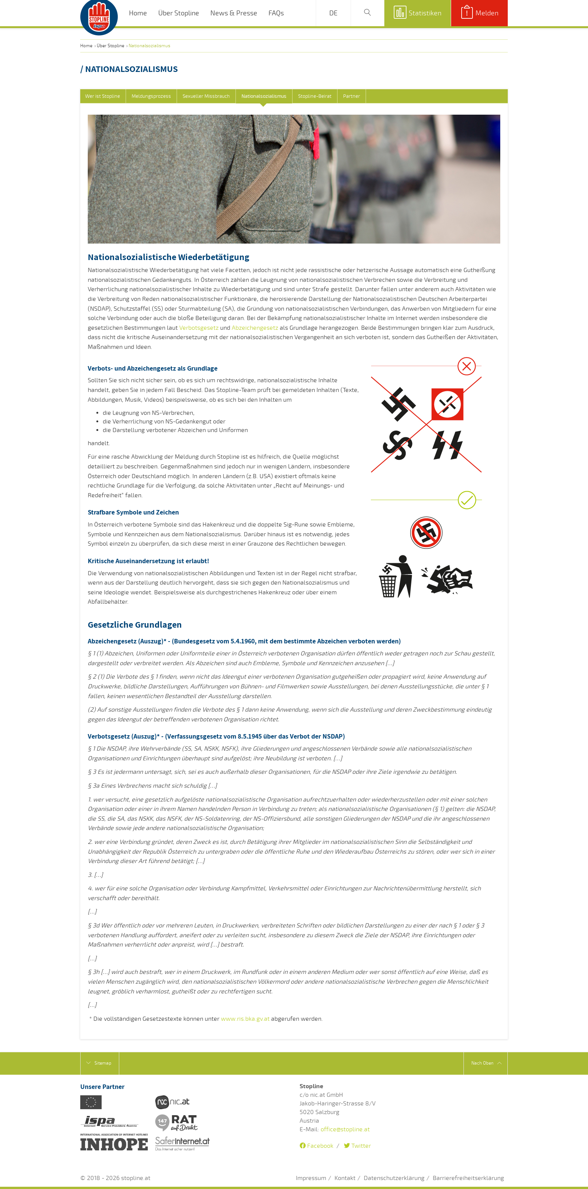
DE (333, 13)
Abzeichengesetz (255, 328)
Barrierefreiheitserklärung (468, 1178)
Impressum (311, 1178)
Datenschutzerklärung (394, 1178)
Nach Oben (486, 1063)
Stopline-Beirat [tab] (315, 96)
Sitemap (98, 1063)
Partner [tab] (351, 96)
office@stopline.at (345, 1129)
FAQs (276, 13)
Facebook (316, 1146)
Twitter (357, 1146)
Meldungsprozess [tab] (151, 96)
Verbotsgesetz (199, 328)
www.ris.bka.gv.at (245, 1019)
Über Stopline (178, 13)
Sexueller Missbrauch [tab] (206, 96)
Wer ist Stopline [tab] (102, 96)
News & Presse (233, 13)
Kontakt (345, 1178)
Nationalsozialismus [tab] (264, 96)
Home (138, 13)
